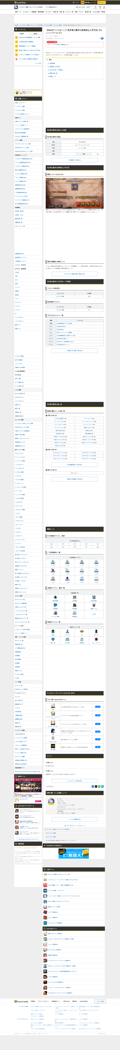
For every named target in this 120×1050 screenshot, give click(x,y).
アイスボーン (26, 12)
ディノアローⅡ (88, 418)
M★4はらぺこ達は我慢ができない (65, 341)
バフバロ (17, 513)
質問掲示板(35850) (20, 188)
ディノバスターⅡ (59, 424)
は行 (51, 547)
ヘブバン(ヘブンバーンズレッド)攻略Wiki (89, 1023)
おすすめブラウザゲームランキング (29, 839)
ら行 (86, 547)
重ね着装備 (18, 375)
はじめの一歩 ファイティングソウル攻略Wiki (90, 1028)
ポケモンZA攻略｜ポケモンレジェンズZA (41, 1006)
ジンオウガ (18, 476)
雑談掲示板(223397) (20, 185)
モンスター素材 (55, 614)
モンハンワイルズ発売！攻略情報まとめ (58, 44)
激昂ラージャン (19, 569)
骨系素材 (74, 606)
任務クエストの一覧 (20, 607)
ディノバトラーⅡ (87, 424)
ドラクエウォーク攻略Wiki (37, 1016)
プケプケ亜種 (18, 517)
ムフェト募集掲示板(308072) (23, 162)
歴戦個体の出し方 (20, 446)
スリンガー (67, 632)
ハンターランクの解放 (21, 737)
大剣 (16, 276)
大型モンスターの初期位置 (22, 431)
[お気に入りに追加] (80, 7)
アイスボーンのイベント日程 (23, 144)
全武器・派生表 (19, 211)
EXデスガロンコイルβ (87, 455)
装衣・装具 (18, 378)
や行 (75, 547)
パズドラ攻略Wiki (59, 1014)
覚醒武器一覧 (18, 222)
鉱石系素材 (94, 598)
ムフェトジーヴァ (20, 539)
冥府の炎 (88, 430)
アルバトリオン (19, 453)
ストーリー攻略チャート (21, 125)
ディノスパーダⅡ (59, 421)
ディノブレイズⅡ (59, 427)
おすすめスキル (19, 397)
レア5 (53, 571)
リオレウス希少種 (20, 551)
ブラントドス (18, 524)
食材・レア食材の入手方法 (22, 749)
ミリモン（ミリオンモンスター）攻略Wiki (65, 1028)
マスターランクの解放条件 (22, 129)
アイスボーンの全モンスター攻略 (24, 423)
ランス (17, 298)
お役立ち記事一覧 (20, 734)
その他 (94, 614)
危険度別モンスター (20, 442)
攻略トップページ (20, 102)
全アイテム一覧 (19, 640)
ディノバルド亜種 (20, 494)
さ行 (75, 544)
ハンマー (17, 287)
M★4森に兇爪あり (61, 326)
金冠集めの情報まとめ (21, 760)
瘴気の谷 (17, 723)
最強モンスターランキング (22, 438)
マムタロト (18, 532)
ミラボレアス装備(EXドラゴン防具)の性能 (30, 54)
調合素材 (82, 640)
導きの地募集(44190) (20, 170)
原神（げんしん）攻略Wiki (37, 1019)
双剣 (16, 283)
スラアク (17, 310)
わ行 (98, 547)
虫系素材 (74, 598)
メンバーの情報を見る (75, 819)
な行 (98, 544)
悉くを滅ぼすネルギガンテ (22, 573)
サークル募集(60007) (20, 181)
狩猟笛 (17, 291)
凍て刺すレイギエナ (20, 558)
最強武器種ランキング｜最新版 (27, 46)
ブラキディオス (19, 521)
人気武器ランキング (20, 261)
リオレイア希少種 (20, 547)
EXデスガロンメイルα (58, 458)
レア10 (67, 579)
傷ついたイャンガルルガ (21, 562)
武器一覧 (55, 12)
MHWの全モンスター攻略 (22, 427)
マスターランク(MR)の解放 (22, 629)
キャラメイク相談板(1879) (22, 200)
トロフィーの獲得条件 (21, 745)
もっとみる (38, 63)
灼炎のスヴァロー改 (59, 439)
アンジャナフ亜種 (20, 461)
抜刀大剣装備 (18, 360)
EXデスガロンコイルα (58, 455)
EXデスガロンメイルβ (87, 458)
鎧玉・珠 (53, 640)
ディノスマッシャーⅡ (87, 421)
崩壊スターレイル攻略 (36, 1014)
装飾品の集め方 (19, 416)
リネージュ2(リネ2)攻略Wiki (38, 1028)
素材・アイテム (79, 12)
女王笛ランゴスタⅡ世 (58, 436)
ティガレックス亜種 (20, 487)
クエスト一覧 (69, 12)
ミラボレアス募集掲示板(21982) (23, 158)
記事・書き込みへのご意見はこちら (75, 825)
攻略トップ (18, 12)
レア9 (53, 579)
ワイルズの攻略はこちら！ (22, 114)
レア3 (82, 563)
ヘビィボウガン (19, 321)
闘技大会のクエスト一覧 (21, 618)
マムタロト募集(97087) (21, 173)
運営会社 (74, 1001)
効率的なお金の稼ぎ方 (21, 764)
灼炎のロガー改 (59, 445)
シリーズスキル (19, 401)
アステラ (17, 708)
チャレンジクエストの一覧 (22, 622)
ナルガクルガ (18, 502)
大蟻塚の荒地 (18, 715)
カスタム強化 (96, 12)
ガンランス (18, 302)
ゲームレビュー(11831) (21, 196)
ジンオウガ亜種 (19, 479)
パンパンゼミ (18, 363)
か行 (63, 544)
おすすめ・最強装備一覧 (21, 136)
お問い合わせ (66, 1001)
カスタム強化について (21, 741)
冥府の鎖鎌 (88, 433)
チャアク (17, 306)
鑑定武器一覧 (18, 218)
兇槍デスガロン (88, 427)
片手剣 (17, 272)
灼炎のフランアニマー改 (88, 442)
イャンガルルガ (19, 468)
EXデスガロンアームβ (87, 452)
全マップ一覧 (18, 685)
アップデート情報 (20, 106)
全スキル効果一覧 (20, 393)
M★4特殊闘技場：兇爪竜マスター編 (66, 335)
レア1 (53, 563)
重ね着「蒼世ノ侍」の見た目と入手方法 (29, 50)
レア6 (67, 571)
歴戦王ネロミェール (20, 592)
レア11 (82, 579)
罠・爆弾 (67, 640)
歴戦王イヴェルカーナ (21, 588)
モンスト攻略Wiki (83, 1014)
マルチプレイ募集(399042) (22, 166)
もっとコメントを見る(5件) (74, 781)
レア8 (96, 571)
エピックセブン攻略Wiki (37, 1023)
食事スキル (18, 404)
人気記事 (21, 33)
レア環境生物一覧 (20, 648)
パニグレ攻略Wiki (83, 1025)
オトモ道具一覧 (19, 386)
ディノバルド (18, 491)
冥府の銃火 (59, 433)
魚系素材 (55, 606)
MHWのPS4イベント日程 (22, 147)
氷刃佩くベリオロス (20, 581)
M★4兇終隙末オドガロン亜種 (64, 323)
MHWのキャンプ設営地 (21, 689)
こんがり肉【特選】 (59, 418)
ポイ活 (75, 2)
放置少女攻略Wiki (59, 1023)
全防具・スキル (19, 215)
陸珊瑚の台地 (18, 719)
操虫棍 (17, 295)
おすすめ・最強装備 (20, 265)
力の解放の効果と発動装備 (26, 41)
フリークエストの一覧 (21, 611)
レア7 (82, 571)
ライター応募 (100, 1001)
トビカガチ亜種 (19, 498)
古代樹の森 (18, 711)
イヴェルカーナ (19, 464)
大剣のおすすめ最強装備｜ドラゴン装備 (29, 37)
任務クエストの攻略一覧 (21, 121)
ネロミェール (18, 506)
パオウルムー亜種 (20, 509)
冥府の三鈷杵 (59, 430)
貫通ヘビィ (18, 328)
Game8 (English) (84, 1001)
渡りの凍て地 (18, 700)
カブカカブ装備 (19, 356)
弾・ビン (96, 632)
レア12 (96, 579)
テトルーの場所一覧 (20, 752)
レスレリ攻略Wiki (83, 1019)
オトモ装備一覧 (19, 382)
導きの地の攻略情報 (20, 132)
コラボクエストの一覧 (21, 614)
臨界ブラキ (18, 584)
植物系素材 (55, 598)
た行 (86, 544)
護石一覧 (17, 408)
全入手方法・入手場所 (56, 70)
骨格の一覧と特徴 (20, 434)
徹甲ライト (18, 325)
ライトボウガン (19, 317)
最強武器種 (41, 12)
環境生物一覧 (18, 644)
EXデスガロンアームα (58, 452)
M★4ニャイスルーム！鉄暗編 (64, 332)
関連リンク (53, 76)
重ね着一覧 (88, 12)
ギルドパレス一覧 (20, 226)
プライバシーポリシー (43, 1001)
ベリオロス (18, 528)
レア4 (96, 563)
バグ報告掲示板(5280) (21, 192)
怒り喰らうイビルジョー (21, 554)
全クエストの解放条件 (21, 603)
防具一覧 (62, 12)
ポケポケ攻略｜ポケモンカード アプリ (88, 1010)
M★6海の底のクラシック (63, 344)
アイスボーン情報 (20, 110)
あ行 (51, 544)
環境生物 (74, 614)
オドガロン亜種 (49, 266)
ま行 (63, 547)
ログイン (101, 2)
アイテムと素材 (52, 833)
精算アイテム (94, 606)
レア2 (67, 563)
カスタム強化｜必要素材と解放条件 (28, 59)
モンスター (48, 12)
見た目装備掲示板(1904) (21, 203)
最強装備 (34, 12)
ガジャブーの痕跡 (20, 756)
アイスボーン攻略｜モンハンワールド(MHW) (58, 829)
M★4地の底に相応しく (62, 338)
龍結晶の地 (18, 726)
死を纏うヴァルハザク (21, 577)
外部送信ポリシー (56, 1001)
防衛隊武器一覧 (19, 253)
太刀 (16, 280)
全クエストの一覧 (20, 599)
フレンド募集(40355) (20, 177)
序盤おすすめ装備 (20, 367)
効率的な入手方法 (55, 66)
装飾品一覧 (18, 412)
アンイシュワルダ (20, 457)
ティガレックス (19, 483)
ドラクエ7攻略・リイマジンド (38, 1010)
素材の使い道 (53, 73)
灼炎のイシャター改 (88, 436)
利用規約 (33, 1001)
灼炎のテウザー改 (59, 442)
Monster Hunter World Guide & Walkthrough (27, 771)
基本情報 (52, 63)
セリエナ (17, 696)
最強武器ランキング (20, 257)
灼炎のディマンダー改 (87, 439)
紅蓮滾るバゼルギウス (21, 566)
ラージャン (18, 543)
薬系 (53, 632)
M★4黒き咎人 (60, 329)
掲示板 (103, 12)
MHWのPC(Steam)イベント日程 (23, 151)
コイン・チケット (96, 640)
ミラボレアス (18, 536)
